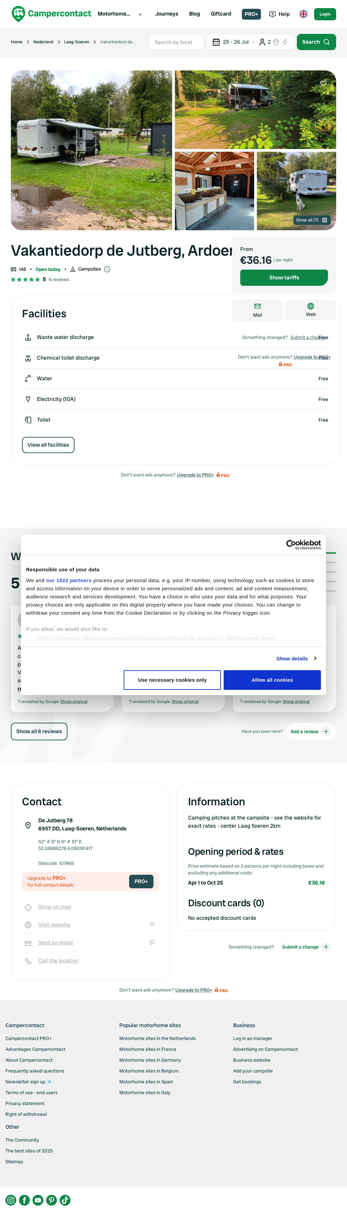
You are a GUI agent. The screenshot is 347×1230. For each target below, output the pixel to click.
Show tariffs (284, 277)
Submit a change (308, 337)
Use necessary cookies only (172, 680)
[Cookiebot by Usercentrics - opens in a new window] (291, 545)
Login (325, 14)
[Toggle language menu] (303, 14)
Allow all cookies (272, 680)
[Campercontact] (51, 14)
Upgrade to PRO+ (195, 475)
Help (279, 14)
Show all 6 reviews (39, 731)
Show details (292, 658)
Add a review (311, 731)
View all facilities (48, 444)
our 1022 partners (68, 580)
